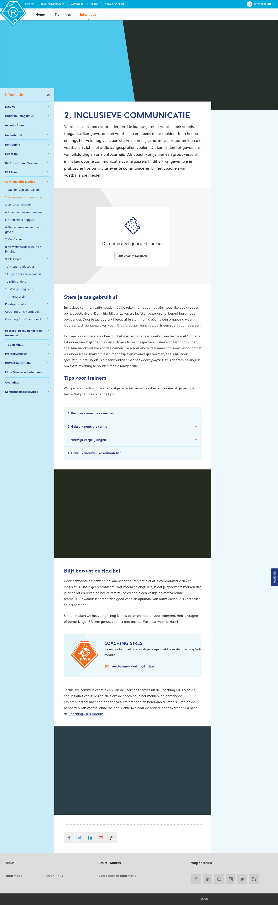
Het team (11, 154)
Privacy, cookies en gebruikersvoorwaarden (243, 899)
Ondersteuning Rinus (19, 116)
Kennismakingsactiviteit (21, 392)
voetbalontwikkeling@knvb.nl (133, 666)
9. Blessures (13, 259)
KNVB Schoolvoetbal (18, 363)
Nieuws (10, 106)
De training (12, 144)
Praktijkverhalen (16, 304)
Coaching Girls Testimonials (24, 319)
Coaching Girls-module (86, 714)
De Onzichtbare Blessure (21, 163)
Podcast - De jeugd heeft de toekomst (23, 333)
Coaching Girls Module (20, 181)
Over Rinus (12, 382)
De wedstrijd (13, 135)
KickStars (11, 172)
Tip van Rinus (14, 344)
